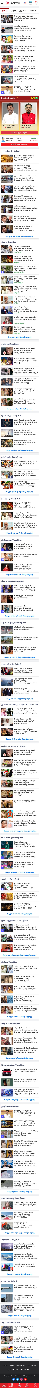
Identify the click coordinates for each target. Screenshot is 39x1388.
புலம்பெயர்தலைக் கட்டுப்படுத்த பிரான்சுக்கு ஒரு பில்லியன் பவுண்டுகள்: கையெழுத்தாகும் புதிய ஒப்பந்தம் (25, 28)
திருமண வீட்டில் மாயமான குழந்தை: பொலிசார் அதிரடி (25, 1172)
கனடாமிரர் (17, 313)
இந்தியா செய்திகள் (10, 1106)
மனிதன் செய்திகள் (10, 344)
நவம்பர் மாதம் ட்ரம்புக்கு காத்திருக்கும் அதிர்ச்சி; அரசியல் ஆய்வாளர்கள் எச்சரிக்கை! (23, 671)
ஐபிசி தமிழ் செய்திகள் (11, 457)
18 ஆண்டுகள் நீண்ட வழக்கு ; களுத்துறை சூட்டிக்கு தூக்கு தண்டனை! (25, 649)
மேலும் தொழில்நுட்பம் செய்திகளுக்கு (19, 1100)
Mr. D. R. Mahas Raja (9, 125)
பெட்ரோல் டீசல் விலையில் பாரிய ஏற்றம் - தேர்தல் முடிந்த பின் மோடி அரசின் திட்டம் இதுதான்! (25, 299)
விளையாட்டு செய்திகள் (12, 838)
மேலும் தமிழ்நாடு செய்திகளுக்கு (19, 533)
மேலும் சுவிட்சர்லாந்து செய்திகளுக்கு (20, 1233)
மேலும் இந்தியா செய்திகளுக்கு (19, 1192)
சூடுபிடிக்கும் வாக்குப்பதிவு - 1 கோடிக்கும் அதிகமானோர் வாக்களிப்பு (25, 464)
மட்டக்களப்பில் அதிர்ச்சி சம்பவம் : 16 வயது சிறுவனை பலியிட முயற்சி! (25, 731)
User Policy (31, 1366)
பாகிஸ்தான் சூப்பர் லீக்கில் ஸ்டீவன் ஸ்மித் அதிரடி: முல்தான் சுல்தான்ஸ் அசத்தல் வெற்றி (25, 854)
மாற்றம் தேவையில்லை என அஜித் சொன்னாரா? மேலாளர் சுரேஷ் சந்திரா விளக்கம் (25, 289)
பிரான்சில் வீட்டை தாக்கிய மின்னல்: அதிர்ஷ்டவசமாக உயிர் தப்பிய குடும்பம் (24, 1246)
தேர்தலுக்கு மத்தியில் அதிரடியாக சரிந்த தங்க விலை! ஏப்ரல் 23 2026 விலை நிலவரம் (25, 259)
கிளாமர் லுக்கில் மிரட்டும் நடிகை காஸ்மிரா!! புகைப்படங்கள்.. (23, 598)
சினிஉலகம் (17, 333)
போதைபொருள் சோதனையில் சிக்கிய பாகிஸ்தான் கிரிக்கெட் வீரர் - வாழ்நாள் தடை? (25, 844)
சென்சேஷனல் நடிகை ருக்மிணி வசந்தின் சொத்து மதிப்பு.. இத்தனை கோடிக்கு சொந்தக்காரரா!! (24, 329)
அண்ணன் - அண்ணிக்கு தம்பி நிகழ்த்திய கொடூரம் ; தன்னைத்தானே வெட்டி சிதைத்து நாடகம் (24, 1123)
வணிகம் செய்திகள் (10, 879)
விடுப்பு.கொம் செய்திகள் (12, 581)
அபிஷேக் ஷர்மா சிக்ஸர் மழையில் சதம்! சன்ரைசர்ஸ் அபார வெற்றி (25, 864)
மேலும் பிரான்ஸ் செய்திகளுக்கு (19, 1274)
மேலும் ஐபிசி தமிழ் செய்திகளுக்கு (19, 492)
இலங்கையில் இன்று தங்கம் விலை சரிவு (25, 802)
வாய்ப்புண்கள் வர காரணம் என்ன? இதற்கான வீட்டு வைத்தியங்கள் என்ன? (24, 350)
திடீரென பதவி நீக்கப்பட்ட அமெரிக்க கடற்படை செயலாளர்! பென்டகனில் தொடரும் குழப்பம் (24, 228)
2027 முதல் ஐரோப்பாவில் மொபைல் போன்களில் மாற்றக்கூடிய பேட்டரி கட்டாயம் (26, 1092)
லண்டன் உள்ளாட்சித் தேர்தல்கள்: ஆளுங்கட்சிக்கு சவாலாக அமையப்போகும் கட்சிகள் (25, 937)
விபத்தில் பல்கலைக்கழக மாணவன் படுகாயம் (24, 628)
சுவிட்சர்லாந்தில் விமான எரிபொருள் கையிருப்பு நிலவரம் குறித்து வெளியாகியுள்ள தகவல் (23, 1215)
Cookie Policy (13, 1369)
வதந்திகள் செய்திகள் (11, 1023)
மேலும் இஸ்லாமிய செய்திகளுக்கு (19, 739)
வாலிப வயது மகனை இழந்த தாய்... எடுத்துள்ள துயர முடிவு (25, 318)
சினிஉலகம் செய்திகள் (11, 540)
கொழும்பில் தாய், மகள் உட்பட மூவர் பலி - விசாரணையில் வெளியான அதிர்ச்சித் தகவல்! (25, 711)
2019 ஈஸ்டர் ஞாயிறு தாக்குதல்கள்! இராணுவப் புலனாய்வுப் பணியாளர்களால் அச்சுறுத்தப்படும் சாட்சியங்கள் (25, 168)
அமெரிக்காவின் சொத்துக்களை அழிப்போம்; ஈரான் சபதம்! (25, 79)
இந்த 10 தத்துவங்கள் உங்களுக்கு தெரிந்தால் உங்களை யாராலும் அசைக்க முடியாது (25, 432)
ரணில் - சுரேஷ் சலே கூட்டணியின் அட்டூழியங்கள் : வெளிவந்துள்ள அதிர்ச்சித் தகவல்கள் (25, 218)
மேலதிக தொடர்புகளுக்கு (19, 144)
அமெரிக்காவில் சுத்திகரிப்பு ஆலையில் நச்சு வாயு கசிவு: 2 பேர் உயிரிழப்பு (25, 269)
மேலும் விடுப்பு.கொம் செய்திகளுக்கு (19, 616)
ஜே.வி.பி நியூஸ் (18, 283)
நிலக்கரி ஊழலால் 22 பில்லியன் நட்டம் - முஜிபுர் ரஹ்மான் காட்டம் (24, 721)
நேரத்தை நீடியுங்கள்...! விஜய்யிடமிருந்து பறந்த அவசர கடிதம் (23, 38)
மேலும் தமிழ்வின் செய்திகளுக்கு (19, 236)
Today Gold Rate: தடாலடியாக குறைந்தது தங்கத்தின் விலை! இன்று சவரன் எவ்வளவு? (25, 896)
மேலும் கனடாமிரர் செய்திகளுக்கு (19, 699)
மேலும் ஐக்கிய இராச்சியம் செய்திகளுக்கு (19, 955)
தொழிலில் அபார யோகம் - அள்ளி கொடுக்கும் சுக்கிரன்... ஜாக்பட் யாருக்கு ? (25, 69)
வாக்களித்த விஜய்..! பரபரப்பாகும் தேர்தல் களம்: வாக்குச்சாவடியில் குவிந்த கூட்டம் (24, 484)
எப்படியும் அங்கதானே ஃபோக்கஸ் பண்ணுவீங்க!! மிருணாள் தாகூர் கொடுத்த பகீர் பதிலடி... (24, 588)
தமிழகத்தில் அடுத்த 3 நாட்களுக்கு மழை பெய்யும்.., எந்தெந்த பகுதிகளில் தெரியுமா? (25, 1184)
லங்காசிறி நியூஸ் (19, 273)
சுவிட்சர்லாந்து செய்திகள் (13, 1198)
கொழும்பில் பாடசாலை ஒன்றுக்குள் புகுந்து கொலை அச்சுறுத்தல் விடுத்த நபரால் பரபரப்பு (25, 198)
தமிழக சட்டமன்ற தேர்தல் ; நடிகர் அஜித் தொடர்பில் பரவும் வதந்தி (26, 279)
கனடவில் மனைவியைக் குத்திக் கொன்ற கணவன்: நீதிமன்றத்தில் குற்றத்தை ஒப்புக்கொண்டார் (24, 1308)
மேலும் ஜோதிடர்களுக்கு (19, 133)
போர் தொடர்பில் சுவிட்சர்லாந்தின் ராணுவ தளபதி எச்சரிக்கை (23, 1225)
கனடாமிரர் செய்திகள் (11, 664)
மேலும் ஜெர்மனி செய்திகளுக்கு (19, 1357)
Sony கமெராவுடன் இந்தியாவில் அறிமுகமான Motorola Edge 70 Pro (26, 1082)
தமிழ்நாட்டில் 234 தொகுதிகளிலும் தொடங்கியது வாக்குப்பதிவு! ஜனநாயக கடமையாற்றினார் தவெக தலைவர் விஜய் (26, 208)
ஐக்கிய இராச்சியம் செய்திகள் (14, 921)
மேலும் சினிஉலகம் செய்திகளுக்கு (19, 575)
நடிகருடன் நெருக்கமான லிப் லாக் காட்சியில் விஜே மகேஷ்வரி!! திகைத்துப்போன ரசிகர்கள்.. (25, 1040)
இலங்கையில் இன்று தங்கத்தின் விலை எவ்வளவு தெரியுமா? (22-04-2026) (25, 906)
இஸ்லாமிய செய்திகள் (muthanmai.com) (19, 704)
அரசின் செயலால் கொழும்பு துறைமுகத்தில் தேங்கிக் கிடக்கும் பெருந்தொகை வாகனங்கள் (25, 178)
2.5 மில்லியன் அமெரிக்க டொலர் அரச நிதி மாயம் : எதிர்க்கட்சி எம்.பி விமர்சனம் (25, 474)
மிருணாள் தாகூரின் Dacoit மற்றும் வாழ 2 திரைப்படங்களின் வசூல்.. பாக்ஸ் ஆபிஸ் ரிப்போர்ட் (24, 999)
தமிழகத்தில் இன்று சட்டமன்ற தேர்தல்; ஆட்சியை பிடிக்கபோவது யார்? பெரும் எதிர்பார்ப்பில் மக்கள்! (25, 48)
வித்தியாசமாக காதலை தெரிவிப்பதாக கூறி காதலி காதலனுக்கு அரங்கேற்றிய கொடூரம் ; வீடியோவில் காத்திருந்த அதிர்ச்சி (24, 1153)
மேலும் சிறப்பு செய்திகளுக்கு (19, 337)
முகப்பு (4, 11)
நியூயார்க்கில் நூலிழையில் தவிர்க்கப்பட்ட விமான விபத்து (25, 1286)
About (11, 1366)
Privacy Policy (25, 1369)
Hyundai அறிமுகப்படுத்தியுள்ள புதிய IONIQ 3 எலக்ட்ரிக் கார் (25, 1070)
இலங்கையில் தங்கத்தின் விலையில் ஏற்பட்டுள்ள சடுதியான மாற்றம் (24, 158)
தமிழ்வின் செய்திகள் (11, 151)
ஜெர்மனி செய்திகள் (10, 1322)
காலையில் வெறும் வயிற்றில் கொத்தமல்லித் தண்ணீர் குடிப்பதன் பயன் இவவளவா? (25, 813)
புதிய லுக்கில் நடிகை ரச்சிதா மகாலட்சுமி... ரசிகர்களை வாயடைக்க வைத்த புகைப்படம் (25, 381)
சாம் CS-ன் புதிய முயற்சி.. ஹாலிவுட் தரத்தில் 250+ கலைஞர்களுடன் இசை (23, 567)
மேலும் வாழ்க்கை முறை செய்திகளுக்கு (19, 831)
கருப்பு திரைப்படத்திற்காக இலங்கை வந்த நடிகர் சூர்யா (25, 988)
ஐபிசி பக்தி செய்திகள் (11, 416)
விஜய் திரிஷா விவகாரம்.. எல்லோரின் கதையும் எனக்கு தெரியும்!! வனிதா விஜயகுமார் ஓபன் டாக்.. (25, 1009)
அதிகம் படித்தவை (18, 11)
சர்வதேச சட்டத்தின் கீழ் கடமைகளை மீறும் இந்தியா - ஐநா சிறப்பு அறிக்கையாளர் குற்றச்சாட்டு (25, 1163)
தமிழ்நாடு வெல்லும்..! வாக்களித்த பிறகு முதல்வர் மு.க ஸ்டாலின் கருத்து (24, 89)
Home (5, 1366)
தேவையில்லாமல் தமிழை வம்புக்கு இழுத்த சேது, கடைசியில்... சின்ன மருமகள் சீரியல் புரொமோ (25, 58)
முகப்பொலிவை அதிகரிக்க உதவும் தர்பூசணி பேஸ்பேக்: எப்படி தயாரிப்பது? (25, 823)
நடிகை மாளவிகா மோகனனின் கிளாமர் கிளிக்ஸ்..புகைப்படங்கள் (23, 608)
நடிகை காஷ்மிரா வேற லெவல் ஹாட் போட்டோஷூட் (26, 555)
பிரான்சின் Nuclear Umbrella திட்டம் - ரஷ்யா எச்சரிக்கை (24, 1265)
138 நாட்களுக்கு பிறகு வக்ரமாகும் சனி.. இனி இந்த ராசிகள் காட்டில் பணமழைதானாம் (24, 442)
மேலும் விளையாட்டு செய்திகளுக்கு (19, 872)
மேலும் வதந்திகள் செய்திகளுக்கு (19, 1058)
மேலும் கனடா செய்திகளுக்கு (19, 1316)
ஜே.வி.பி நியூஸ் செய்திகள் (13, 623)
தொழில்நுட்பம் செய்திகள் (13, 1065)
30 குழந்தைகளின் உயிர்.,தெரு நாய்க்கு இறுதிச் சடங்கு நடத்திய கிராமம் (26, 1133)
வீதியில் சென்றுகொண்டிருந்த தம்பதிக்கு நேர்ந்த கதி (26, 638)
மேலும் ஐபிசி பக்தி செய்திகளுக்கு (19, 450)
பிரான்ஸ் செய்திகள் (10, 1240)
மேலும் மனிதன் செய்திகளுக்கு (19, 409)
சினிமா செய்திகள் (9, 962)
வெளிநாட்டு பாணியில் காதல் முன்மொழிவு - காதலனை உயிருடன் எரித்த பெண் (25, 1143)
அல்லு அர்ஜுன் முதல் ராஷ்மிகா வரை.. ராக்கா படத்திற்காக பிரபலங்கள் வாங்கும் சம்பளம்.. (23, 248)
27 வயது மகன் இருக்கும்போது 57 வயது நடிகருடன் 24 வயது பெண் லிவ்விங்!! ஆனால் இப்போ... (26, 1050)
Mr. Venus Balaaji (26, 125)
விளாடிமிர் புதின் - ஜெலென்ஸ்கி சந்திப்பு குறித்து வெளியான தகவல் (26, 691)
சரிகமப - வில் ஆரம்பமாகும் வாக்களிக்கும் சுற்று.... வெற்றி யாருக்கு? (25, 361)
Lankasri (19, 1376)
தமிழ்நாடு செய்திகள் (10, 498)
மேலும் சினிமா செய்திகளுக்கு (19, 1017)
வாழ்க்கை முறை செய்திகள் (14, 746)
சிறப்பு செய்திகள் (9, 242)
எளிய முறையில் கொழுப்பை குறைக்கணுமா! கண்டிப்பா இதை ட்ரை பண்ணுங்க (25, 762)
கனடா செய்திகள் (9, 1281)
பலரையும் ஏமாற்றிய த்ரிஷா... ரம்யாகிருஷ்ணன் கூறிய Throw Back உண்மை (26, 391)
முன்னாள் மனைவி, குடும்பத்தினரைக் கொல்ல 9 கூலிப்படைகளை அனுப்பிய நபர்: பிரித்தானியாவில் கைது (25, 927)
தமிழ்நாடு (16, 262)
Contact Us (20, 1366)
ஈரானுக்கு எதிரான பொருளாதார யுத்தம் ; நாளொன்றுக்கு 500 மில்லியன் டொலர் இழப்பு (26, 309)
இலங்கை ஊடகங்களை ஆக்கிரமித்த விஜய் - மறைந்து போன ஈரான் (25, 18)
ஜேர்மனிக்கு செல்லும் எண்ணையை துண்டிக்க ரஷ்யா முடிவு (23, 1349)
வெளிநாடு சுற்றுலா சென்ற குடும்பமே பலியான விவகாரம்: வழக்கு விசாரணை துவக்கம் (26, 1339)
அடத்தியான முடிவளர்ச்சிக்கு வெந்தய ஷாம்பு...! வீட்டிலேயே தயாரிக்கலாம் (26, 773)
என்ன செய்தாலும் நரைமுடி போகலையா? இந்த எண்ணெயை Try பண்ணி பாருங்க (24, 401)
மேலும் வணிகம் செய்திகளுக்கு (19, 914)
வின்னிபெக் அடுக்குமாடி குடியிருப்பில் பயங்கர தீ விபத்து (23, 1298)
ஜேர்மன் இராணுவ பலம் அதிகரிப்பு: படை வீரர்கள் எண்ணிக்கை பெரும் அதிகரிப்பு (23, 1329)
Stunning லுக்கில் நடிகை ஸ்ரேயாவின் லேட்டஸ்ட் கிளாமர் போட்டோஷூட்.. (23, 546)
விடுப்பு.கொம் (18, 252)
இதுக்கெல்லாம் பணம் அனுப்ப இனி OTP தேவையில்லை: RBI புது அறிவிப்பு (23, 886)
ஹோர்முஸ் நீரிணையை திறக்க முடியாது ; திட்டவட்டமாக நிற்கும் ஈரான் (25, 681)
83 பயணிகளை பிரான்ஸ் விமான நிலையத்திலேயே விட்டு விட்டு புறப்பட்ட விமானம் (26, 1256)
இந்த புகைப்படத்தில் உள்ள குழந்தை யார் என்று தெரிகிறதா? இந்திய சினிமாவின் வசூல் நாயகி (24, 978)
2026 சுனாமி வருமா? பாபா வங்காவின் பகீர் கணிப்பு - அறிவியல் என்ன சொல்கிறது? (26, 371)
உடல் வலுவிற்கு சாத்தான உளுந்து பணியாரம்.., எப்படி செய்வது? (24, 793)
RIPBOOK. (33, 11)
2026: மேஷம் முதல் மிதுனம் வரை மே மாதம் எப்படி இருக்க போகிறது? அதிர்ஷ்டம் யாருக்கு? (25, 422)
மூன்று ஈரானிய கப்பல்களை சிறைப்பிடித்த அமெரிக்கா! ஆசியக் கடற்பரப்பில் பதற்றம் (25, 188)
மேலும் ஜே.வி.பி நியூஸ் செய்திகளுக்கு (19, 657)
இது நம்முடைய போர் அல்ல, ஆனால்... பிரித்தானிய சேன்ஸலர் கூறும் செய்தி (25, 947)
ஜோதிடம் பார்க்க (9, 98)
